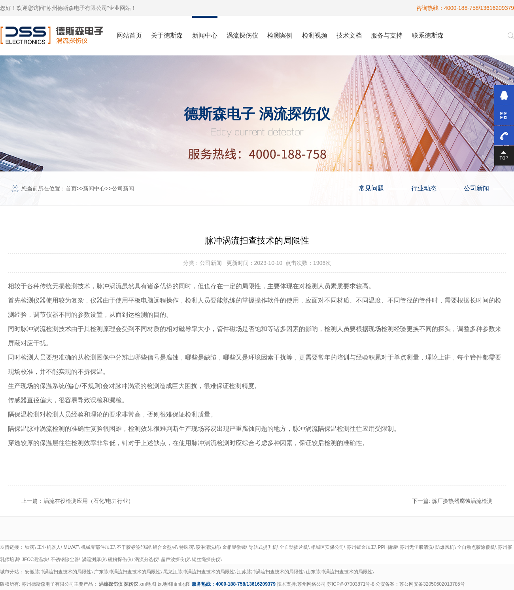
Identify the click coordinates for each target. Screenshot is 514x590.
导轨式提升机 (263, 547)
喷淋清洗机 (207, 547)
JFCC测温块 (35, 559)
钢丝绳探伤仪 (206, 559)
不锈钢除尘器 (65, 559)
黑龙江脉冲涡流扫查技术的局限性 (198, 572)
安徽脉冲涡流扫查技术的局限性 (58, 572)
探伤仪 (131, 584)
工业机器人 (49, 547)
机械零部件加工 (97, 547)
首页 (71, 188)
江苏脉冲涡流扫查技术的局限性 (270, 572)
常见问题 (371, 188)
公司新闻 (123, 188)
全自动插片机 (294, 547)
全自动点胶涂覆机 (476, 547)
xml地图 (148, 584)
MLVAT (71, 547)
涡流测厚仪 (94, 559)
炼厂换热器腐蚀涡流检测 (462, 501)
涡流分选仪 (146, 559)
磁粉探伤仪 (120, 559)
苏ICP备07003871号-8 (350, 584)
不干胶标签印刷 (133, 547)
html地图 (181, 584)
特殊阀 (186, 547)
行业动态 (424, 188)
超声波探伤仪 (175, 559)
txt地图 (165, 584)
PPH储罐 (387, 547)
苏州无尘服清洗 (416, 547)
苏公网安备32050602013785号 (432, 584)
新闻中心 (94, 188)
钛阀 (29, 547)
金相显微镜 (234, 547)
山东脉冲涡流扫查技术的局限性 (339, 572)
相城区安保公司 (327, 547)
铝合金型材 (164, 547)
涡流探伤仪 (111, 584)
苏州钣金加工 (361, 547)
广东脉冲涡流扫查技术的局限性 (127, 572)
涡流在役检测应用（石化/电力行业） (88, 501)
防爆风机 (444, 547)
